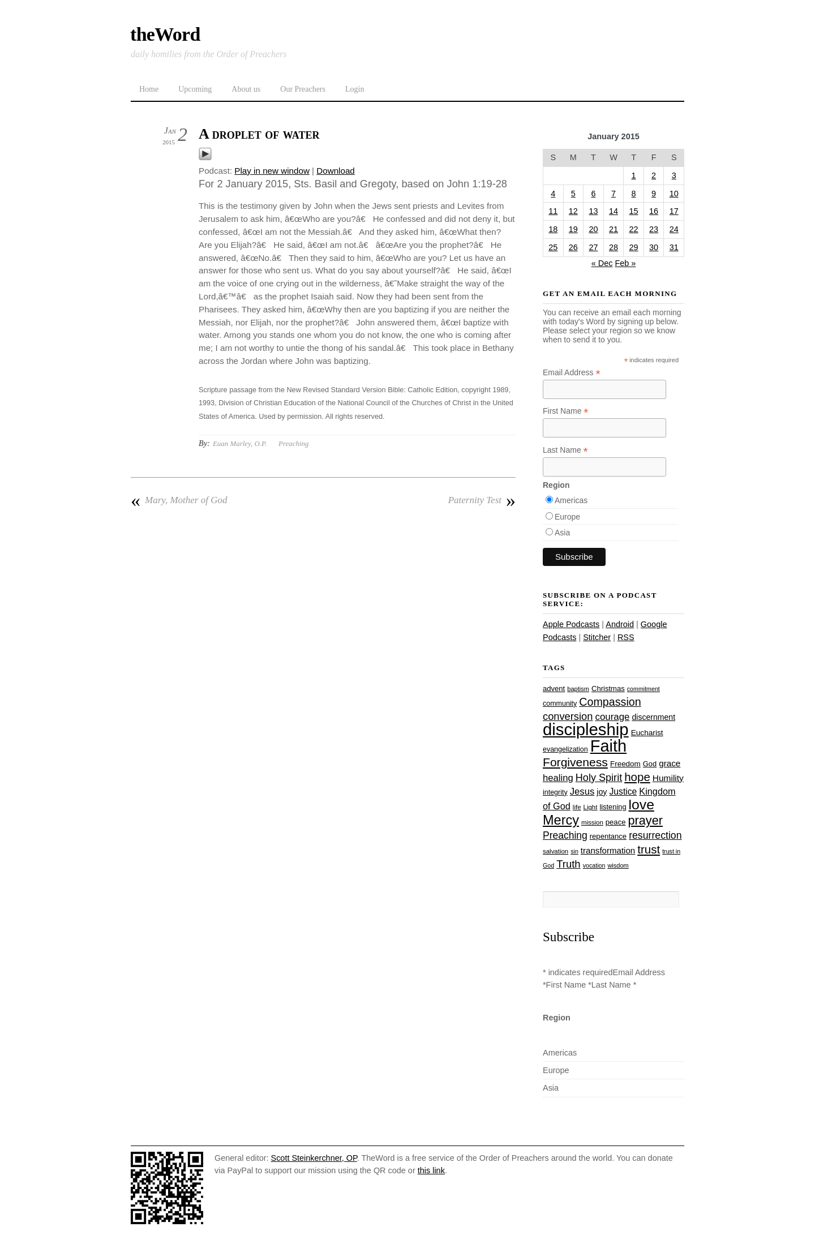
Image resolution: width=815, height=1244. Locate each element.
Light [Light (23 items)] (591, 807)
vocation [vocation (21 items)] (594, 865)
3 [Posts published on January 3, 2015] (674, 175)
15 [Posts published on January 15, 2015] (633, 211)
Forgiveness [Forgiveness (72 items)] (575, 762)
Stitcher (597, 637)
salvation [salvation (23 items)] (555, 851)
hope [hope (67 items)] (637, 776)
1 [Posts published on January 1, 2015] (634, 175)
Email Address (571, 372)
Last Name (565, 450)
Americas (571, 500)
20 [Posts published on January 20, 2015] (593, 229)
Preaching (293, 443)
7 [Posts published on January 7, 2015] (613, 193)
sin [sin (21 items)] (574, 851)
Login (354, 89)
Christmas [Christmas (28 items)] (608, 688)
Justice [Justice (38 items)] (623, 791)
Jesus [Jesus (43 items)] (582, 791)
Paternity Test (482, 500)
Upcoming (195, 89)
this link (431, 1170)
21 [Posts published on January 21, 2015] (613, 229)
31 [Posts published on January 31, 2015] (674, 247)
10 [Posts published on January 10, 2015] (674, 193)
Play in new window (272, 170)
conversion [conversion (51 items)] (568, 716)
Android (620, 624)
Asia (562, 532)
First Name (566, 411)
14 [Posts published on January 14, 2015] (613, 211)
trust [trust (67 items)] (648, 849)
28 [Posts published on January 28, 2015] (613, 247)
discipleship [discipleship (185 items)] (586, 729)
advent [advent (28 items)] (554, 688)
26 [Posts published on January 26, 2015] (573, 247)
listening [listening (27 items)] (612, 807)
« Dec (602, 263)
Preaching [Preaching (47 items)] (565, 835)
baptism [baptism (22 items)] (578, 688)
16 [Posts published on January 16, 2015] (653, 211)
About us (245, 89)
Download (335, 170)
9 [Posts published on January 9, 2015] (653, 193)
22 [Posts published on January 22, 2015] (633, 229)
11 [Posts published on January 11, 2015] (552, 211)
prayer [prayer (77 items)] (645, 820)
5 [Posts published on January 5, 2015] (573, 193)
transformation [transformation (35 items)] (608, 850)
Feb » (625, 263)
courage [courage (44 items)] (612, 716)
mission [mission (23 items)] (592, 822)
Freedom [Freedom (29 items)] (625, 764)
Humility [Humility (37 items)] (668, 778)
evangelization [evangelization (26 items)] (565, 749)
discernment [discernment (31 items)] (653, 717)
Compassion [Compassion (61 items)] (610, 702)
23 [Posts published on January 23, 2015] (653, 229)
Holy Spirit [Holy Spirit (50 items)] (599, 777)
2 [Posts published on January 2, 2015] (653, 175)
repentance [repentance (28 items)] (608, 836)
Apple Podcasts (571, 624)
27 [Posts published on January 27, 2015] (593, 247)
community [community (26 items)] (560, 703)
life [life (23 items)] (577, 807)
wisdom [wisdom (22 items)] (617, 865)
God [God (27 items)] (650, 764)
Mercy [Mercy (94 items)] (561, 820)
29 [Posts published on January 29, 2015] (633, 247)
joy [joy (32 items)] (602, 791)
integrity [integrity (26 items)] (555, 792)
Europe (567, 516)
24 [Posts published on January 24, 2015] (674, 229)
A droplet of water (259, 134)
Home (148, 89)
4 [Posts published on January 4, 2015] (553, 193)
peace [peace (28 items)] (616, 822)
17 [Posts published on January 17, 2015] (674, 211)
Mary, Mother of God (179, 500)
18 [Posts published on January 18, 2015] (552, 229)
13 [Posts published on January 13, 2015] (593, 211)
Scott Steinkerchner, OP (314, 1158)
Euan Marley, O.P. (240, 443)
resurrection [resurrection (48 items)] (655, 835)
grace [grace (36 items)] (669, 763)
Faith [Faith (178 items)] (608, 746)
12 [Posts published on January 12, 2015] (573, 211)
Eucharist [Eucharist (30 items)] (647, 732)
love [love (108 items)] (641, 804)
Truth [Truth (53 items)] (568, 864)
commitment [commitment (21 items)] (643, 688)
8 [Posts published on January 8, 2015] (634, 193)
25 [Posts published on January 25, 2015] (552, 247)
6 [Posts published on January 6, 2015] (593, 193)
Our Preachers (302, 89)
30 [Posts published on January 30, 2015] (653, 247)
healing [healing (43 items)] (558, 778)
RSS (625, 637)
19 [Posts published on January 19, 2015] (573, 229)
